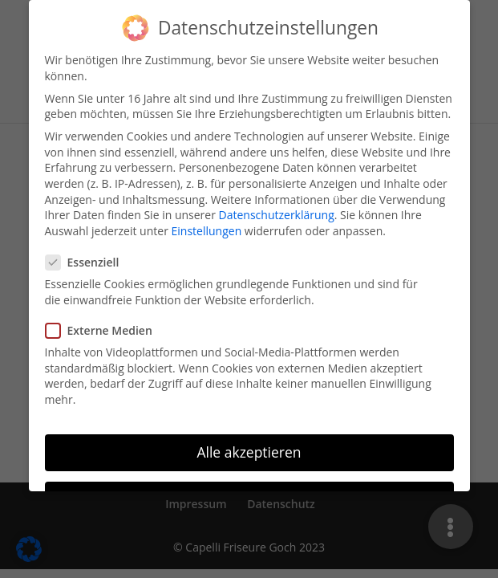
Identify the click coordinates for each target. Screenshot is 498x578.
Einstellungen (207, 220)
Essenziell (89, 252)
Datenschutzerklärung (276, 205)
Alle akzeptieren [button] (248, 441)
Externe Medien (105, 320)
